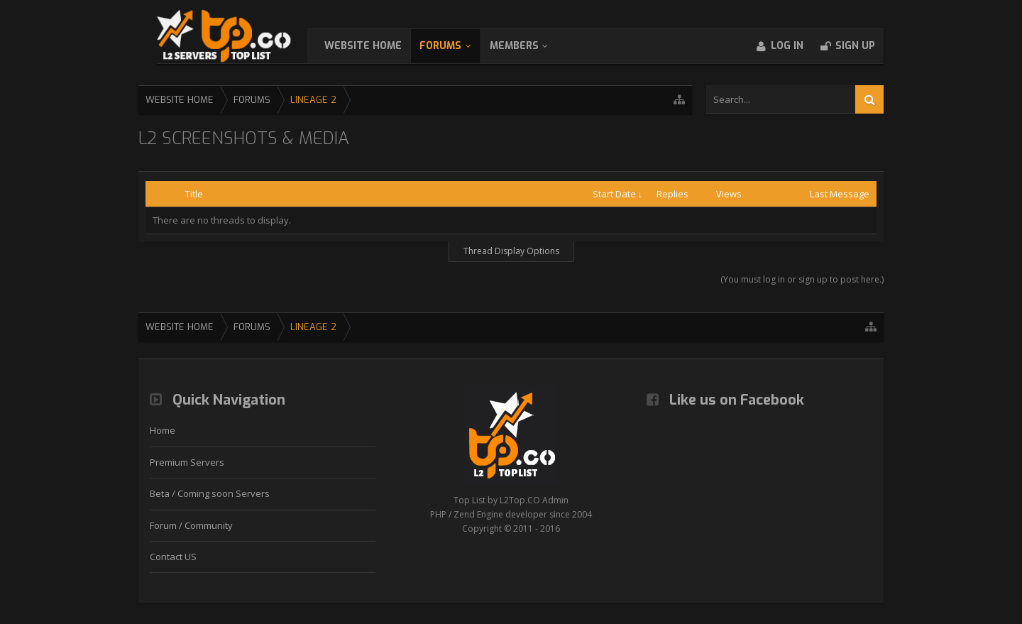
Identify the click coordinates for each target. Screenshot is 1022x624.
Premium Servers (187, 462)
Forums (455, 46)
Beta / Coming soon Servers (210, 493)
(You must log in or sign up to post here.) (802, 279)
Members (528, 46)
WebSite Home (377, 46)
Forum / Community (191, 525)
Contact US (173, 556)
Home (162, 430)
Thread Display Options (511, 251)
